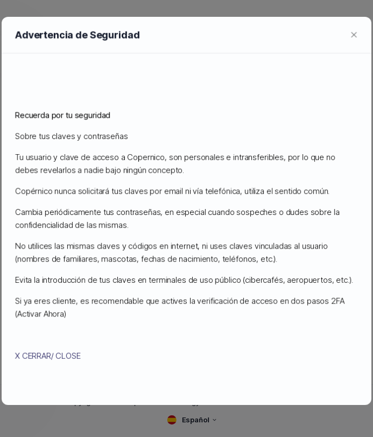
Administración (37, 82)
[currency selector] (304, 54)
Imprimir (186, 358)
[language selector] (280, 54)
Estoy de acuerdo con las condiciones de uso (191, 338)
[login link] (351, 54)
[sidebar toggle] (15, 54)
